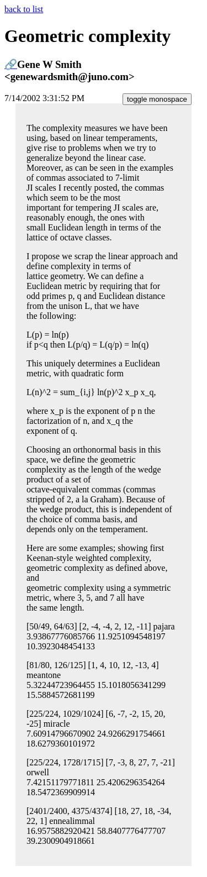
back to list (23, 9)
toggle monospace (157, 99)
